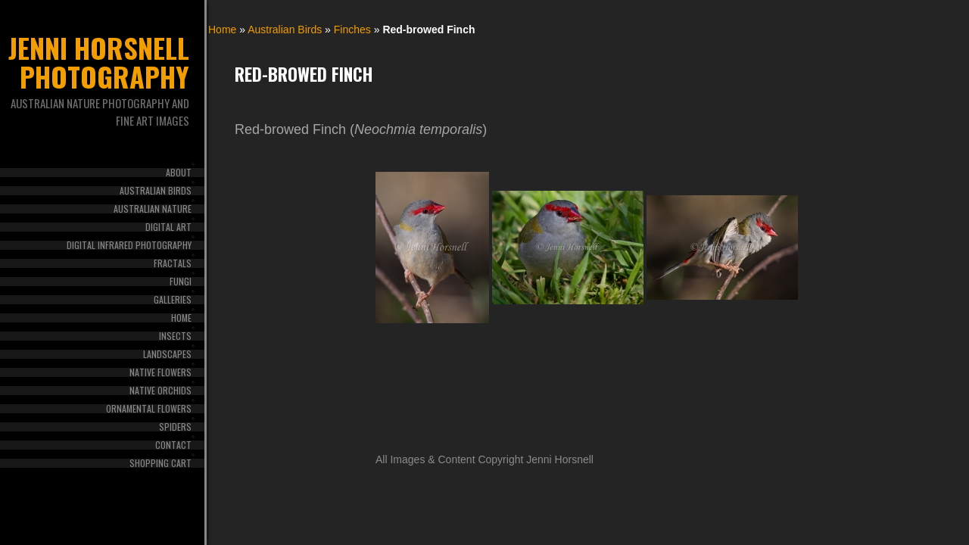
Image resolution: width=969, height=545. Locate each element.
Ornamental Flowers (149, 408)
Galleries (173, 299)
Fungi (181, 281)
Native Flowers (160, 372)
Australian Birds (156, 190)
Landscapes (167, 354)
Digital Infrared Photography (129, 245)
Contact (173, 445)
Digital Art (168, 227)
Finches (352, 29)
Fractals (173, 263)
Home (181, 317)
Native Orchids (160, 390)
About (179, 172)
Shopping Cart (160, 463)
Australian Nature (153, 208)
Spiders (175, 426)
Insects (175, 336)
